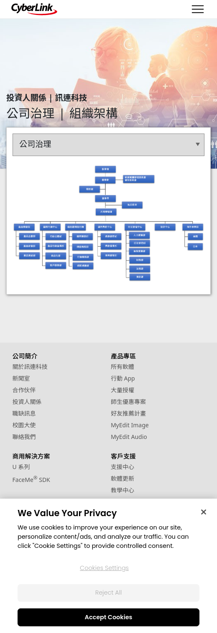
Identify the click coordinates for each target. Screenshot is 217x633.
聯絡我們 (24, 437)
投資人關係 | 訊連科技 (46, 97)
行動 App (123, 378)
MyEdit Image (130, 425)
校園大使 (24, 425)
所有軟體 (122, 367)
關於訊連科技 (30, 367)
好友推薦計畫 (128, 413)
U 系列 (21, 467)
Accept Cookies (109, 617)
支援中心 (122, 467)
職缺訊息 (24, 413)
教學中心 (122, 490)
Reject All (108, 592)
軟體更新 (122, 478)
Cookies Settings (104, 568)
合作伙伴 (24, 390)
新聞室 (21, 378)
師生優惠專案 (128, 402)
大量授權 (122, 390)
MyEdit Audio (129, 437)
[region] (108, 566)
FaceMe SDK (31, 480)
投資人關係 (27, 402)
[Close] (203, 512)
